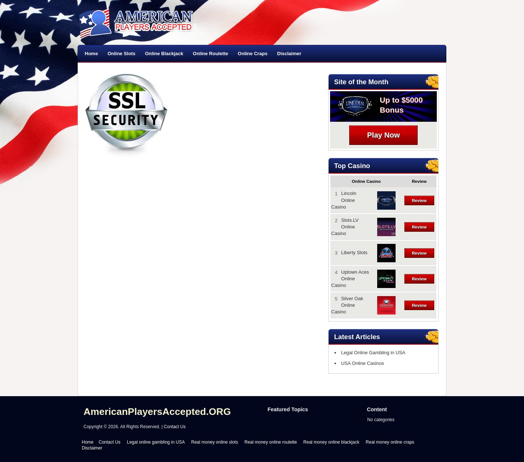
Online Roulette (210, 53)
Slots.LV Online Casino (344, 226)
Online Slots (121, 53)
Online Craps (253, 53)
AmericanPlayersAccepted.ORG (157, 411)
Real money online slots (214, 442)
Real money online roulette (270, 442)
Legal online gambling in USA (156, 442)
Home (91, 53)
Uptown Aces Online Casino (350, 278)
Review (419, 200)
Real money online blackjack (331, 442)
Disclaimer (289, 53)
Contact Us (174, 426)
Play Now (383, 135)
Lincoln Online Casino (343, 200)
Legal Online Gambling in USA (371, 352)
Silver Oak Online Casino (347, 305)
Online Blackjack (164, 53)
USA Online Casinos (360, 363)
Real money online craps (390, 442)
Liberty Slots (354, 252)
